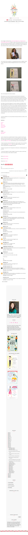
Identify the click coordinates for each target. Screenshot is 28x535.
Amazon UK (2, 128)
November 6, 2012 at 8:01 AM (7, 205)
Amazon (2, 123)
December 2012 (11, 449)
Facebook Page (5, 159)
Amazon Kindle (3, 133)
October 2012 (11, 463)
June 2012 (10, 468)
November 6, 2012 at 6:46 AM (7, 199)
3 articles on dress (11, 485)
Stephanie (4, 207)
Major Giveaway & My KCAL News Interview (14, 459)
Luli (3, 239)
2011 (9, 474)
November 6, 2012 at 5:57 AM (7, 195)
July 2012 (10, 467)
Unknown (4, 263)
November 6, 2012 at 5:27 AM (7, 181)
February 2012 (11, 472)
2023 (9, 436)
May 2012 (10, 469)
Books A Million (3, 127)
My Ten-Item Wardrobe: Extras (13, 451)
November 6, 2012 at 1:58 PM (7, 210)
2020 (9, 439)
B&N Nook (2, 134)
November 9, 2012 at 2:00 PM (7, 271)
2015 (9, 444)
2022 (9, 437)
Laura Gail (4, 191)
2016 (9, 443)
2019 (9, 440)
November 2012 (11, 450)
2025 (9, 433)
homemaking (10, 488)
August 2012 (11, 466)
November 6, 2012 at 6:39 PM (7, 237)
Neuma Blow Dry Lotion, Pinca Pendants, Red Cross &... (14, 462)
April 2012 (10, 470)
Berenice (4, 223)
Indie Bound (3, 126)
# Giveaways (10, 20)
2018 (9, 441)
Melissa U (4, 227)
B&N (1, 124)
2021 (9, 438)
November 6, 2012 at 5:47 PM (7, 232)
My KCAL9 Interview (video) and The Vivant (14, 455)
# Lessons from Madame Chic (17, 20)
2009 (9, 477)
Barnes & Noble (8, 141)
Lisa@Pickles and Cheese (7, 247)
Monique (4, 234)
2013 (9, 447)
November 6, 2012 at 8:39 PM (7, 245)
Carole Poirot (5, 177)
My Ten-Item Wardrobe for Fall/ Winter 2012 (14, 453)
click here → (18, 318)
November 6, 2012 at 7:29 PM (7, 241)
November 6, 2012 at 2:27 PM (7, 215)
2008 (9, 478)
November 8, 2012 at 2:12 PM (7, 266)
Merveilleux (5, 243)
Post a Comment (4, 282)
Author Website (5, 157)
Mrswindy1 (5, 273)
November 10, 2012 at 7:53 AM (7, 276)
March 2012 (11, 471)
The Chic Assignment (11, 487)
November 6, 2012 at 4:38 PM (7, 221)
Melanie (4, 183)
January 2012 (11, 473)
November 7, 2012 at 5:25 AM (7, 251)
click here (10, 145)
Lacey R (4, 197)
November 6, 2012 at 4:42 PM (7, 225)
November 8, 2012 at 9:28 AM (7, 261)
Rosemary (4, 217)
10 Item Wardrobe (10, 483)
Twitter (6, 162)
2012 (9, 448)
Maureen (4, 201)
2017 (9, 442)
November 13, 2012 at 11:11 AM (8, 280)
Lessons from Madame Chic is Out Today (14, 460)
